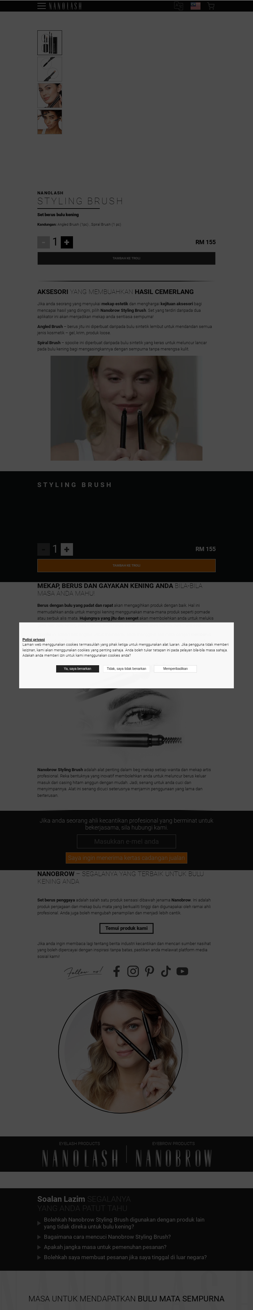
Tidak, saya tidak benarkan (126, 669)
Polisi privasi (33, 639)
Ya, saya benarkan (77, 669)
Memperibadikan (175, 669)
